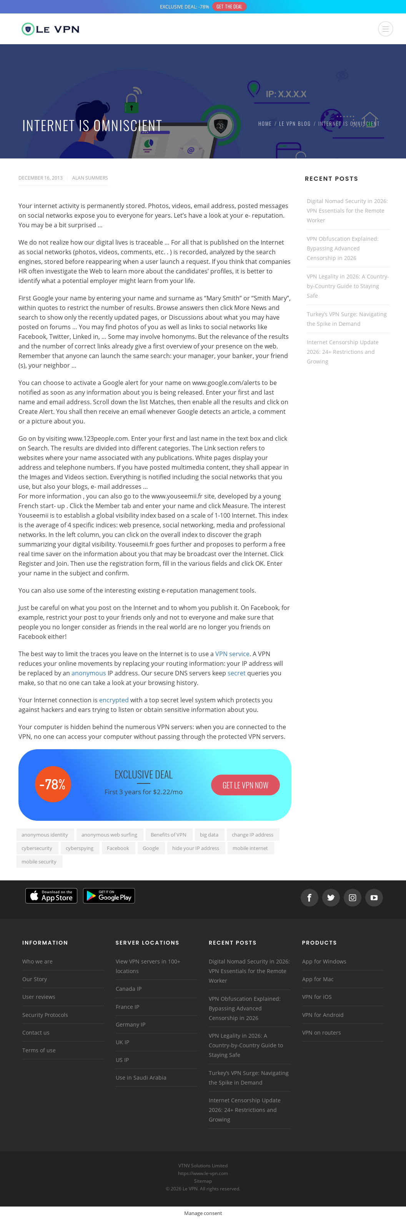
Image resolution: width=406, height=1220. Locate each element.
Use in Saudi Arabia (141, 1077)
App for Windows (324, 961)
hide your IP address (195, 848)
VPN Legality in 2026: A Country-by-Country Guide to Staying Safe (348, 286)
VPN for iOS (317, 996)
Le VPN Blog (295, 123)
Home (265, 123)
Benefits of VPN (168, 834)
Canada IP (128, 988)
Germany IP (130, 1024)
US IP (122, 1059)
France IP (127, 1006)
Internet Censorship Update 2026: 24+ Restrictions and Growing (343, 351)
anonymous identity (45, 834)
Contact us (36, 1032)
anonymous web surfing (109, 834)
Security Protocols (45, 1014)
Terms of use (39, 1050)
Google (151, 848)
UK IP (122, 1042)
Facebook (118, 848)
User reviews (38, 996)
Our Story (34, 979)
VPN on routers (321, 1032)
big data (209, 834)
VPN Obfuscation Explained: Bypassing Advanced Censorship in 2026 (343, 248)
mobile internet (250, 848)
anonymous (89, 673)
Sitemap (203, 1181)
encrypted (114, 700)
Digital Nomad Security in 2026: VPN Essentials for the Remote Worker (347, 210)
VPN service (232, 654)
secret (237, 673)
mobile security (39, 861)
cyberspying (79, 848)
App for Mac (318, 979)
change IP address (252, 834)
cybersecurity (37, 848)
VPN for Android (323, 1014)
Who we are (37, 961)
